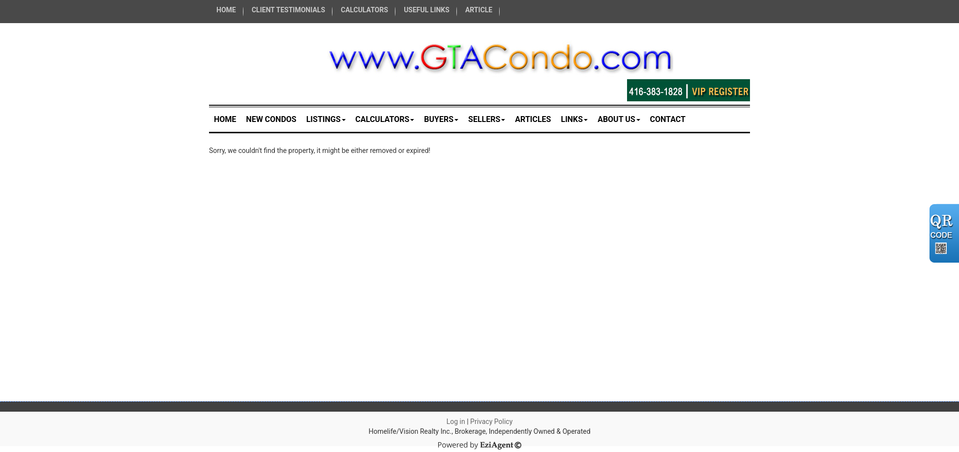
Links (574, 119)
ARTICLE (478, 10)
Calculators (385, 119)
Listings (326, 119)
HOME (226, 10)
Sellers (486, 119)
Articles (533, 119)
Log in (456, 421)
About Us (619, 119)
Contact (668, 119)
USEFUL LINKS (427, 10)
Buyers (441, 119)
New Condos (271, 119)
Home (225, 119)
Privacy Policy (491, 421)
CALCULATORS (364, 10)
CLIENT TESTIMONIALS (288, 10)
